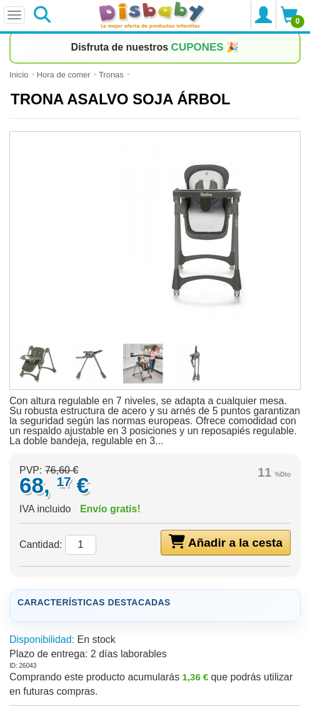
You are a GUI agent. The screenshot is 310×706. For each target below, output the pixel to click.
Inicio (18, 74)
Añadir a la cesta (225, 541)
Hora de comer (64, 74)
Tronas (111, 74)
